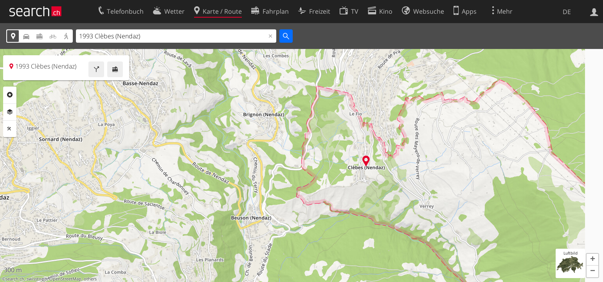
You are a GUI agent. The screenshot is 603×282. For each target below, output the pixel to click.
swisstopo (37, 279)
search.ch (14, 279)
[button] (592, 260)
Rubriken (9, 95)
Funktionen (9, 129)
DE (567, 11)
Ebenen (9, 112)
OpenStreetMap (65, 279)
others (90, 279)
